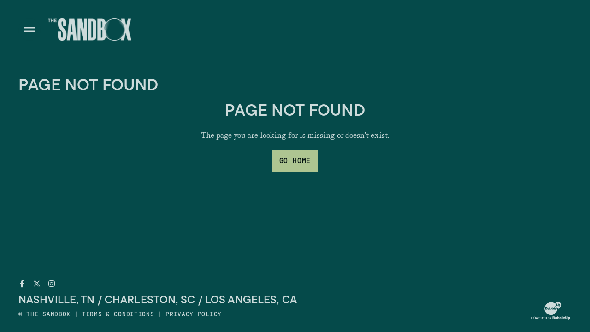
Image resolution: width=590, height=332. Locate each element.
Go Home (295, 161)
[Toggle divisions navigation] (29, 29)
